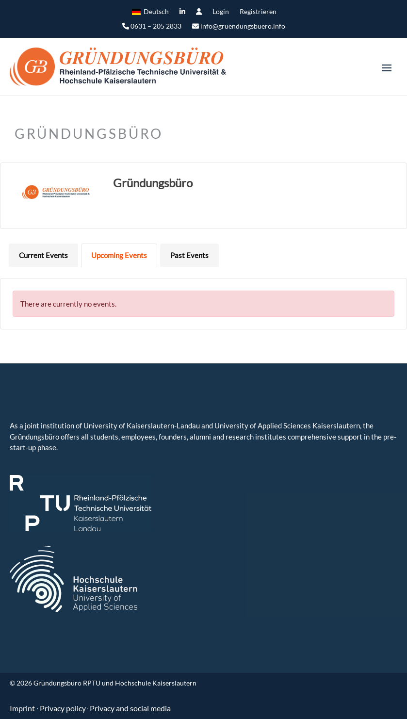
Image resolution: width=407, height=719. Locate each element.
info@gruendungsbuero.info (238, 26)
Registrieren (258, 12)
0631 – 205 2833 (151, 26)
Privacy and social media (130, 708)
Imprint (23, 708)
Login (220, 12)
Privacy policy (63, 708)
